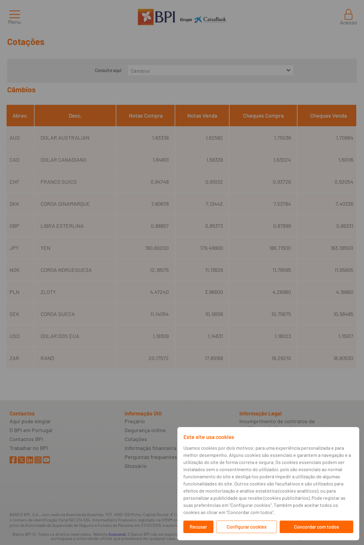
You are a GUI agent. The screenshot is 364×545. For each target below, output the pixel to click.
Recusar (198, 527)
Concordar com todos (316, 527)
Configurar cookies (247, 527)
